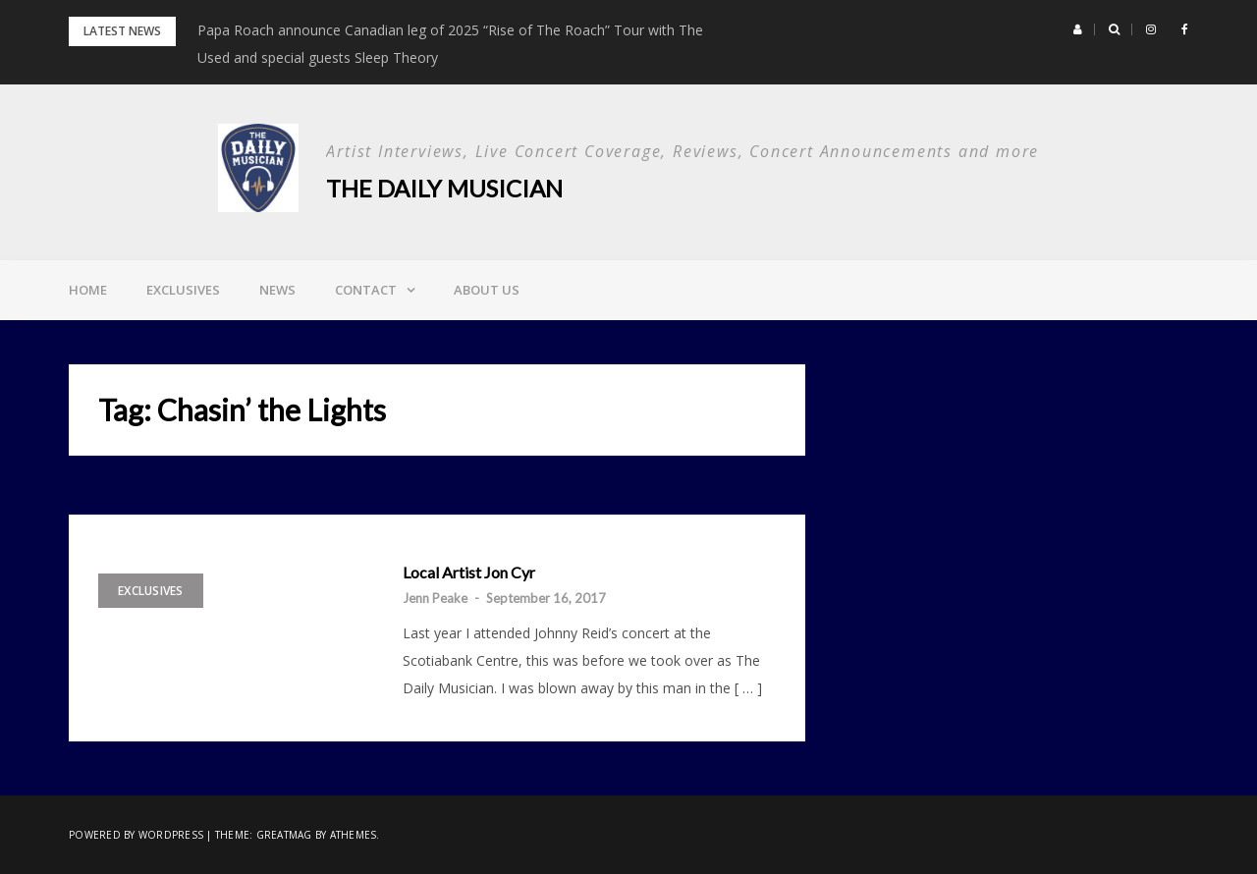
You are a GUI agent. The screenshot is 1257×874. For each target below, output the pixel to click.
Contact (366, 290)
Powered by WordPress (136, 835)
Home (88, 290)
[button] (1078, 29)
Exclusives (183, 290)
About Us (486, 290)
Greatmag (284, 835)
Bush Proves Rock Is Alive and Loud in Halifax (342, 30)
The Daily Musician (444, 188)
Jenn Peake (435, 598)
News (277, 290)
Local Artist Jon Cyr (469, 572)
